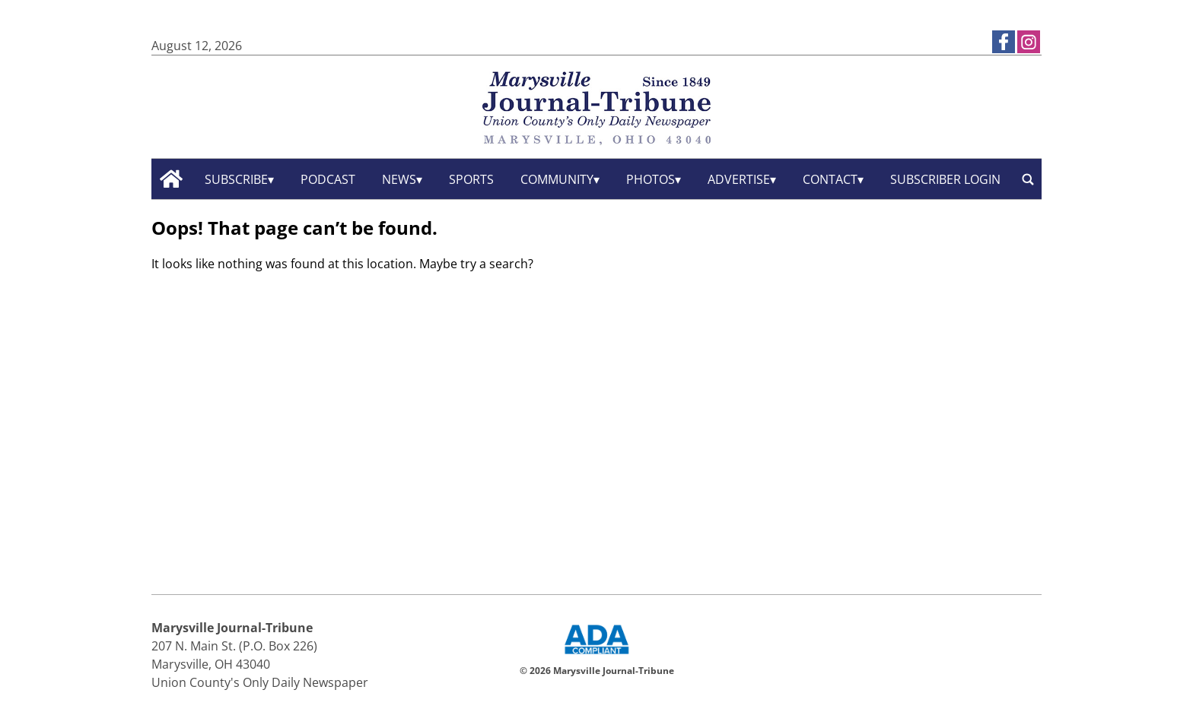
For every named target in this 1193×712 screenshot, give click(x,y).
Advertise (739, 179)
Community (556, 179)
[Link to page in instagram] (1028, 41)
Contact (830, 179)
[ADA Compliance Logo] (596, 655)
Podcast (328, 179)
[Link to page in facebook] (1003, 41)
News (399, 179)
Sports (471, 179)
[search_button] (1028, 179)
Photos (650, 179)
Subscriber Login (945, 179)
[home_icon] (171, 179)
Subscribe (236, 179)
